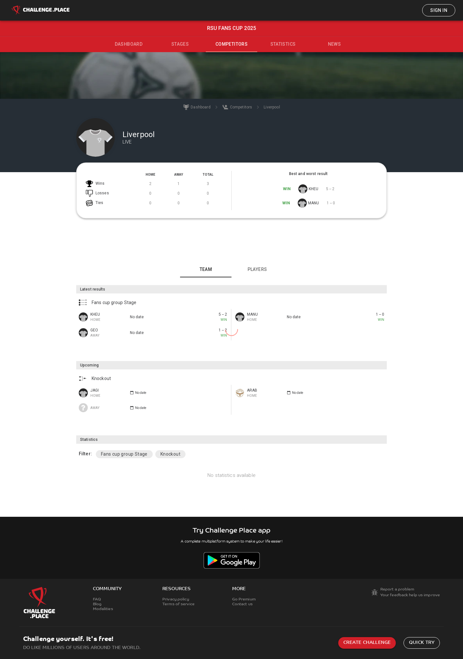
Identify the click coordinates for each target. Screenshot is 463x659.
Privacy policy (175, 599)
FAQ (97, 599)
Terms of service (178, 604)
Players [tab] (257, 269)
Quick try (421, 642)
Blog (97, 604)
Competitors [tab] (231, 44)
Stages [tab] (180, 44)
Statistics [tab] (283, 44)
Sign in (438, 10)
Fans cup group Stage (124, 454)
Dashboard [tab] (129, 44)
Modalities (103, 609)
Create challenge (367, 642)
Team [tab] (206, 269)
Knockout (170, 454)
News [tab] (334, 44)
